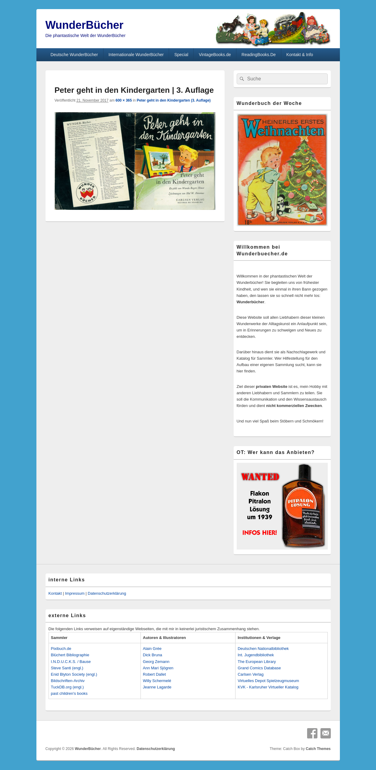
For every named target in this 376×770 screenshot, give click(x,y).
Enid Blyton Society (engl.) (74, 674)
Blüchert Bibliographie (70, 655)
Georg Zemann (156, 661)
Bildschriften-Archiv (68, 680)
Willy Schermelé (157, 680)
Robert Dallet (154, 674)
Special (181, 54)
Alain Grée (152, 648)
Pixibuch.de (61, 648)
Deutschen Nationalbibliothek (263, 648)
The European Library (257, 661)
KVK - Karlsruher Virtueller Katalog (268, 687)
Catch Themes (318, 749)
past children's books (69, 693)
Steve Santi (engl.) (67, 668)
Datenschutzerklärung (107, 593)
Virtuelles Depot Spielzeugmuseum (268, 680)
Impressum (74, 593)
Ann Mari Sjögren (158, 668)
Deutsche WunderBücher (74, 54)
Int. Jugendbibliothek (256, 655)
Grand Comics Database (259, 668)
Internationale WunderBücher (136, 54)
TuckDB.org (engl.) (67, 687)
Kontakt (55, 593)
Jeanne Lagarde (157, 687)
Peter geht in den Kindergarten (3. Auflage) (174, 100)
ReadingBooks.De (259, 54)
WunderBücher (85, 25)
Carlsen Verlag (250, 674)
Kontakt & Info (299, 54)
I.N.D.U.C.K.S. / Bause (71, 661)
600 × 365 (124, 100)
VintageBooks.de (215, 54)
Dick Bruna (152, 655)
